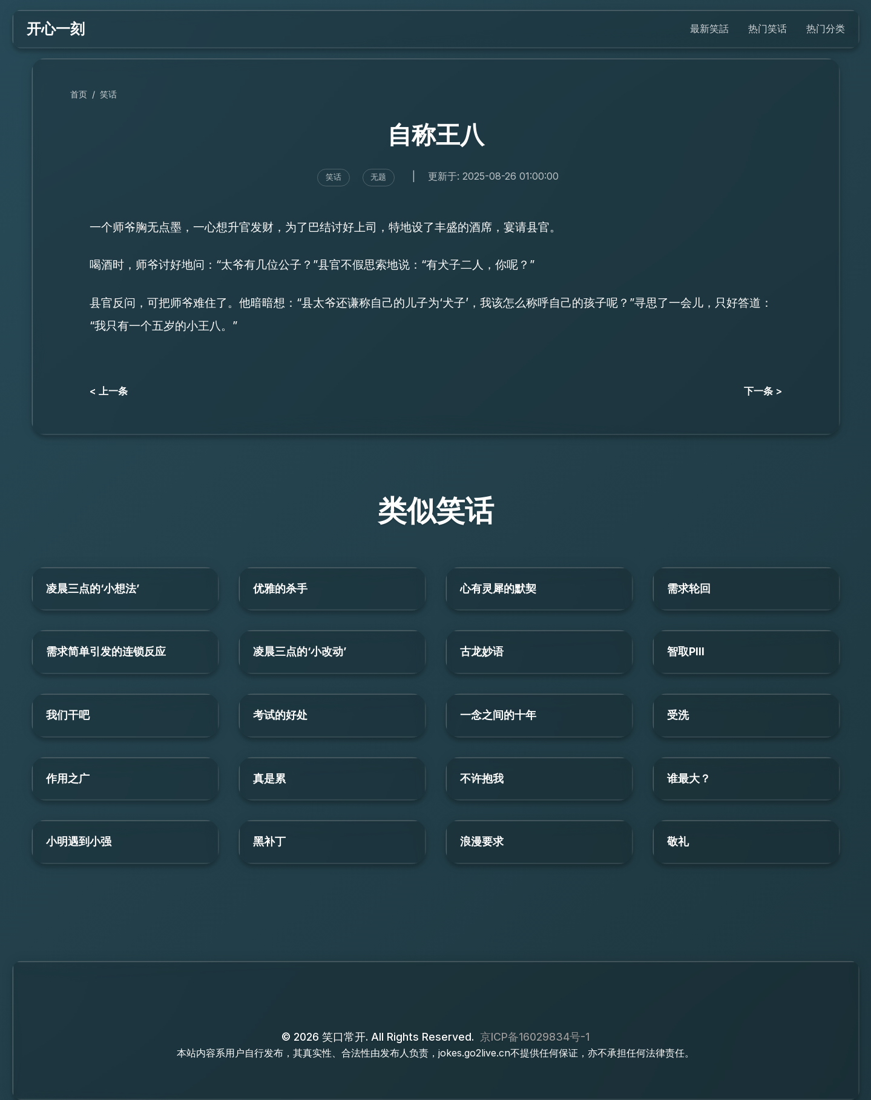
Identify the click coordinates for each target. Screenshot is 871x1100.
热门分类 (825, 28)
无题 (378, 177)
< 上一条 (109, 391)
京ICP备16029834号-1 (535, 1036)
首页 (78, 94)
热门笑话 (767, 28)
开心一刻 (56, 29)
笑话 (108, 94)
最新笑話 (709, 28)
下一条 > (763, 391)
